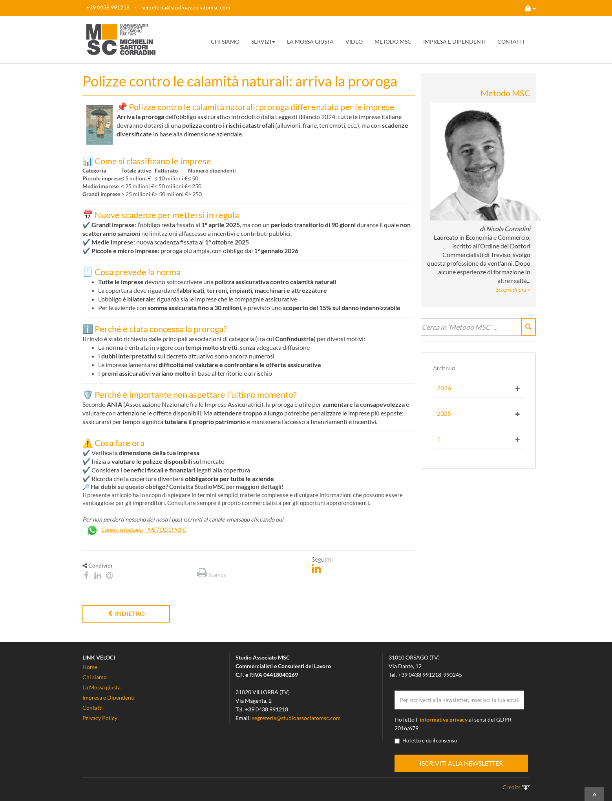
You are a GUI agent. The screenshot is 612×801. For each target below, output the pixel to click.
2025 (444, 413)
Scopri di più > (512, 289)
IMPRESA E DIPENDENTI (454, 41)
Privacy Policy (99, 718)
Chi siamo (94, 677)
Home (89, 666)
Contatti (92, 707)
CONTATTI (510, 41)
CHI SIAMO (225, 41)
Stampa (212, 574)
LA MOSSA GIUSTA (310, 41)
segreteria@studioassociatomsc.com (186, 7)
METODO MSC (393, 41)
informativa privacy (444, 719)
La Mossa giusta (101, 687)
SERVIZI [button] (263, 41)
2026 (444, 387)
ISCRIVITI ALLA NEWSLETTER (461, 763)
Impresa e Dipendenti (108, 697)
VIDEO (354, 41)
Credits (516, 787)
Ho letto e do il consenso (426, 740)
